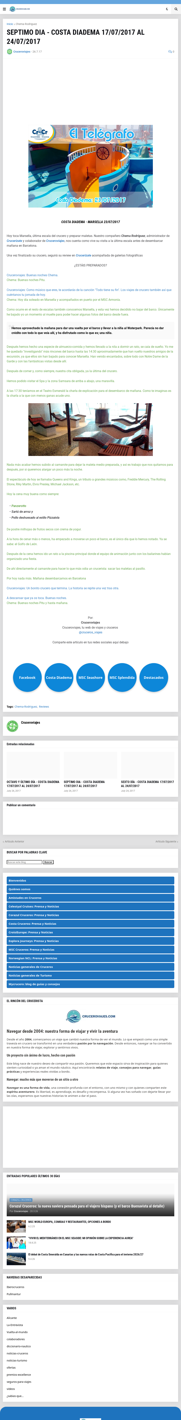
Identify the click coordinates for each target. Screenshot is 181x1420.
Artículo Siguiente (166, 841)
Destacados (154, 677)
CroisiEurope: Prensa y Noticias (31, 932)
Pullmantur (14, 1294)
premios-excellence (19, 1374)
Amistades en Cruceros (25, 898)
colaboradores (16, 1339)
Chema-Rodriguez (26, 24)
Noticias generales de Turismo (30, 975)
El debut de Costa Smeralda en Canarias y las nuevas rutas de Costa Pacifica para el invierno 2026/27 (85, 1254)
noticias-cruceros (17, 1353)
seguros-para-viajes (19, 1382)
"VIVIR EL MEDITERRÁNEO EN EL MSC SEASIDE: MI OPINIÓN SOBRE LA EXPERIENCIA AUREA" (80, 1238)
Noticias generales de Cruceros (31, 967)
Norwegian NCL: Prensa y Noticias (33, 958)
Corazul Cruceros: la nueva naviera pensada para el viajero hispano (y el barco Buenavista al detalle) (87, 1206)
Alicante (12, 1318)
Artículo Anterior (14, 841)
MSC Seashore (90, 677)
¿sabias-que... (15, 1396)
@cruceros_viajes (90, 632)
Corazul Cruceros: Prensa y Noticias (34, 915)
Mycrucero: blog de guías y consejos (34, 984)
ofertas (11, 1367)
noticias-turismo (17, 1360)
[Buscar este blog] (24, 862)
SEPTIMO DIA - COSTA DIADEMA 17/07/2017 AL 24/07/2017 (84, 784)
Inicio (10, 24)
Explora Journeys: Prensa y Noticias (34, 941)
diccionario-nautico (19, 1346)
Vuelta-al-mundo (17, 1332)
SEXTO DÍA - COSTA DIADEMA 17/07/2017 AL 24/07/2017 (147, 784)
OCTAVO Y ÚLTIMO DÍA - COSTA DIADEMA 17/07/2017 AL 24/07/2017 (33, 784)
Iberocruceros (15, 1287)
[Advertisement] (90, 89)
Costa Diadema (59, 677)
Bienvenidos (17, 880)
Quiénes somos (19, 889)
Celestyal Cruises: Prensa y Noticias (34, 906)
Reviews (44, 706)
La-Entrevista (15, 1325)
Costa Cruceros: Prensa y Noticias (32, 924)
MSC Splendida (122, 677)
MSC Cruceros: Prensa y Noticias (31, 949)
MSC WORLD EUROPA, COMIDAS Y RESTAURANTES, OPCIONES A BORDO (69, 1222)
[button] (4, 9)
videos (11, 1389)
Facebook (27, 677)
